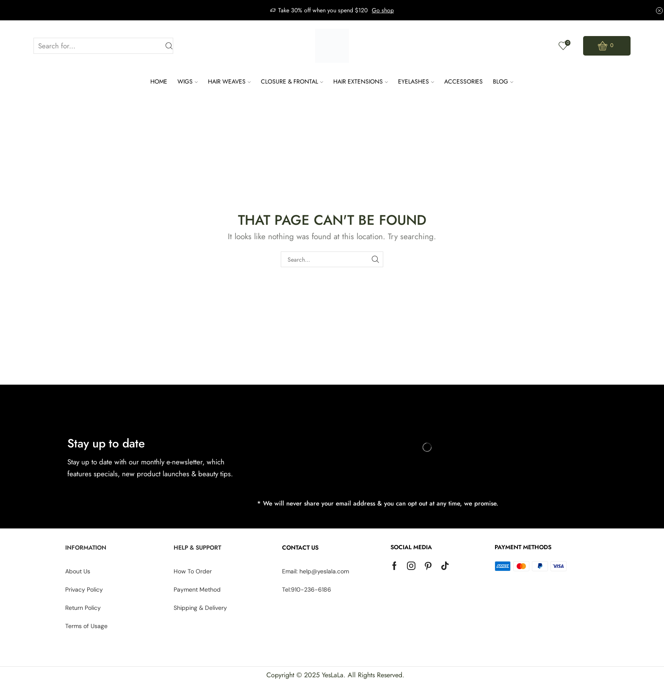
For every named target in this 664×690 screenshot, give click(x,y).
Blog (503, 81)
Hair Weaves (229, 81)
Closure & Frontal (292, 81)
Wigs (187, 81)
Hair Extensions (360, 81)
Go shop (383, 10)
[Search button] (169, 46)
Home (158, 81)
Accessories (463, 81)
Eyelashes (416, 81)
